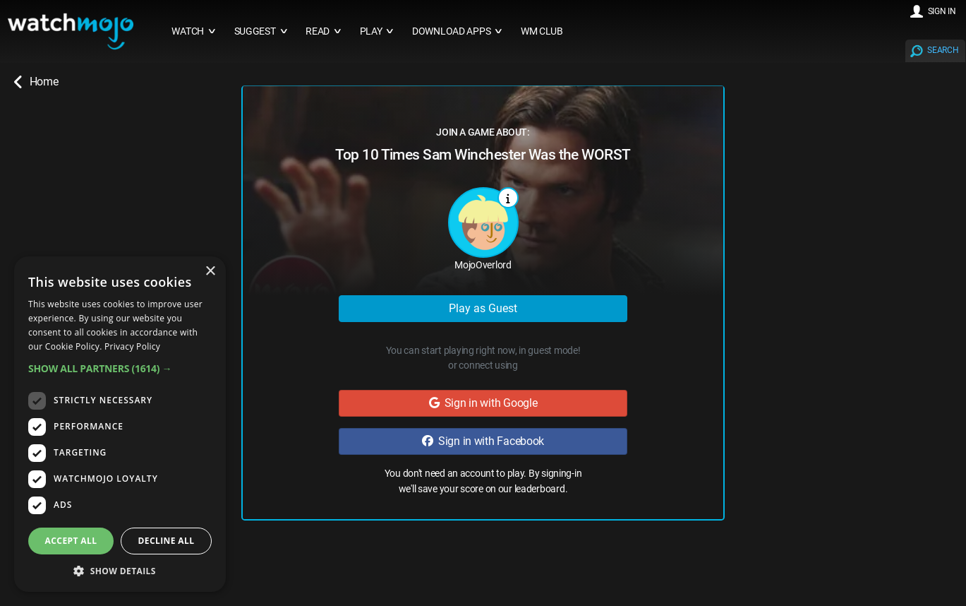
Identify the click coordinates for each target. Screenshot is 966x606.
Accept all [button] (71, 541)
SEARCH (942, 50)
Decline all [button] (166, 541)
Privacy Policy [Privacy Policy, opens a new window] (132, 346)
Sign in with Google (483, 403)
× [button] (210, 271)
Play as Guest (483, 308)
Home (36, 81)
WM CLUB (542, 31)
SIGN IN (942, 11)
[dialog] (120, 424)
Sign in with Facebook (483, 441)
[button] (120, 368)
